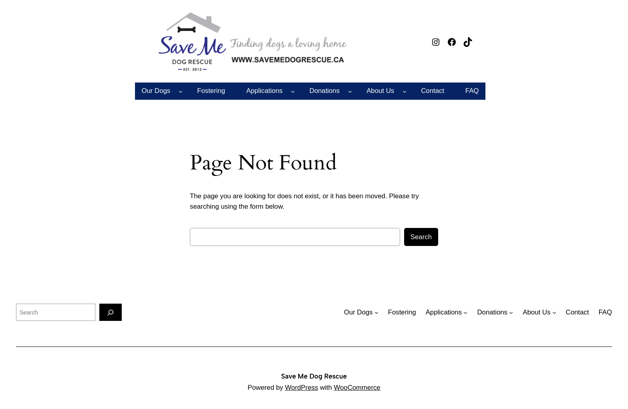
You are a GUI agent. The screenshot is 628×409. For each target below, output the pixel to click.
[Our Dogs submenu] (181, 91)
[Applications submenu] (293, 91)
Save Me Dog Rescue (314, 376)
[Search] (110, 312)
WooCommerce (357, 387)
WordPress (301, 387)
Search (421, 237)
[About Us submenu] (405, 91)
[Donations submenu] (350, 91)
